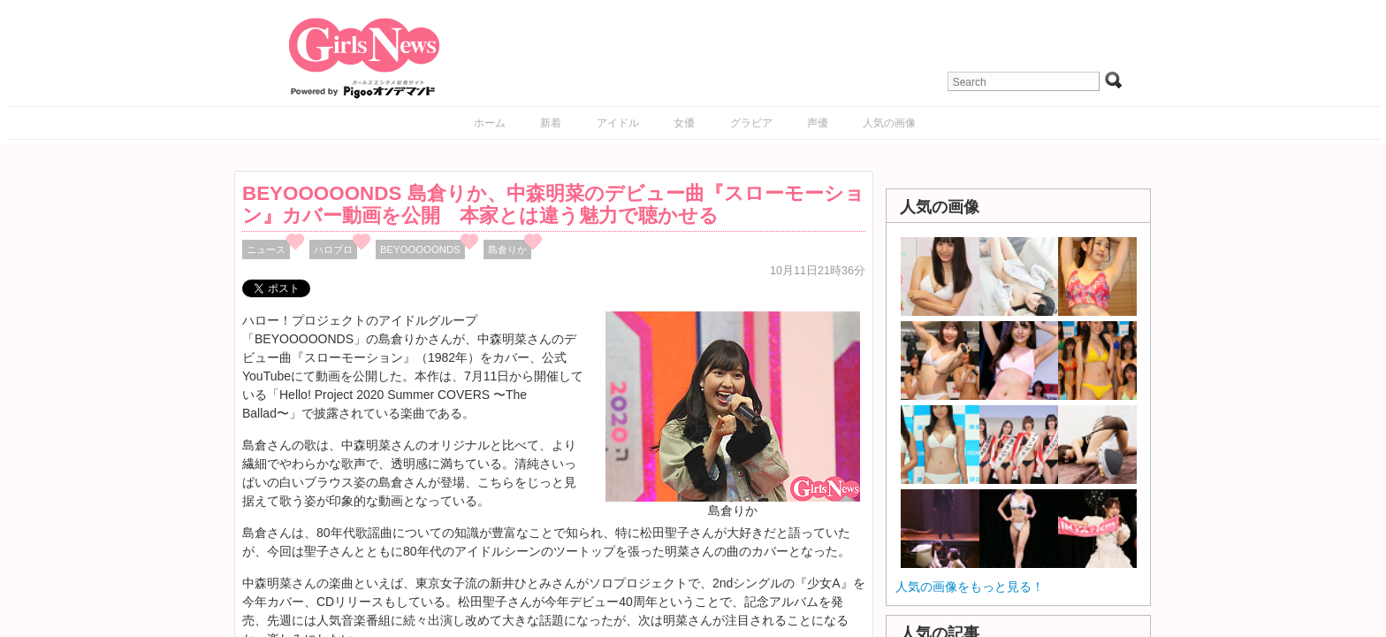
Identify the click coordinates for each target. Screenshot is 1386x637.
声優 (817, 123)
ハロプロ (333, 249)
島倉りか (507, 249)
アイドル (618, 123)
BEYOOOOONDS (420, 249)
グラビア (751, 123)
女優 (684, 123)
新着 (550, 123)
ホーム (490, 123)
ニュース (266, 249)
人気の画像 (889, 123)
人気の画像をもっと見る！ (969, 586)
